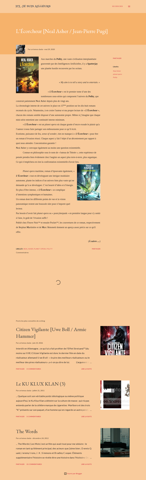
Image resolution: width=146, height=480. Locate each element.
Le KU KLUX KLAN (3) (40, 383)
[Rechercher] (117, 6)
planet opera (117, 74)
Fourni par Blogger (73, 473)
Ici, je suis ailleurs (33, 6)
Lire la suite (86, 369)
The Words (27, 431)
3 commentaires (33, 369)
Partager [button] (117, 58)
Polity (115, 77)
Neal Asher (117, 71)
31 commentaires (34, 464)
